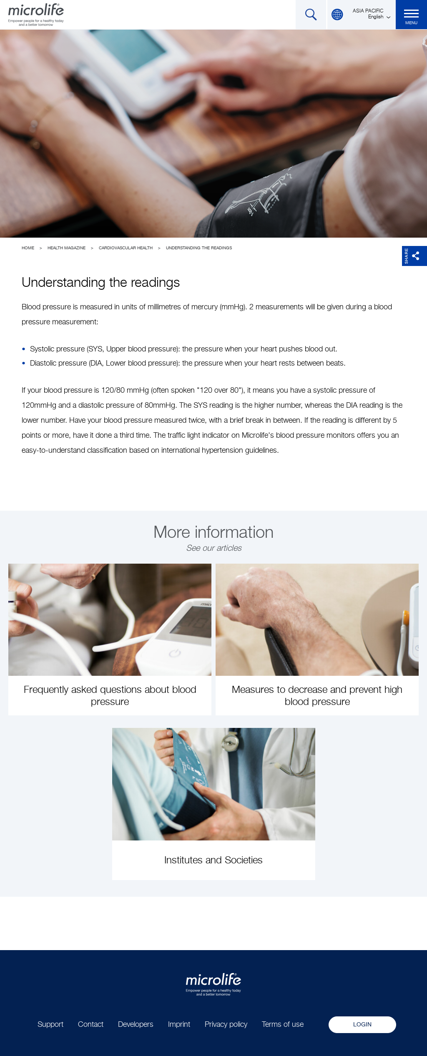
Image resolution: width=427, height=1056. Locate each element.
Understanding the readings (199, 248)
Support (50, 1024)
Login (362, 1025)
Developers (135, 1024)
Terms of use (283, 1024)
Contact (90, 1024)
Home (28, 248)
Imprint (179, 1024)
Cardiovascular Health (126, 248)
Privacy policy (226, 1024)
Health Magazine (66, 248)
